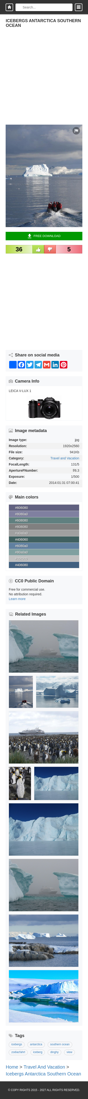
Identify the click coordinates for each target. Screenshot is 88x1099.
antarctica (36, 1044)
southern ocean (60, 1044)
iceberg (37, 1052)
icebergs (16, 1044)
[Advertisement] (44, 80)
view (69, 1052)
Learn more (17, 599)
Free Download (44, 236)
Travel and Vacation (64, 458)
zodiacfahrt (18, 1052)
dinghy (54, 1052)
